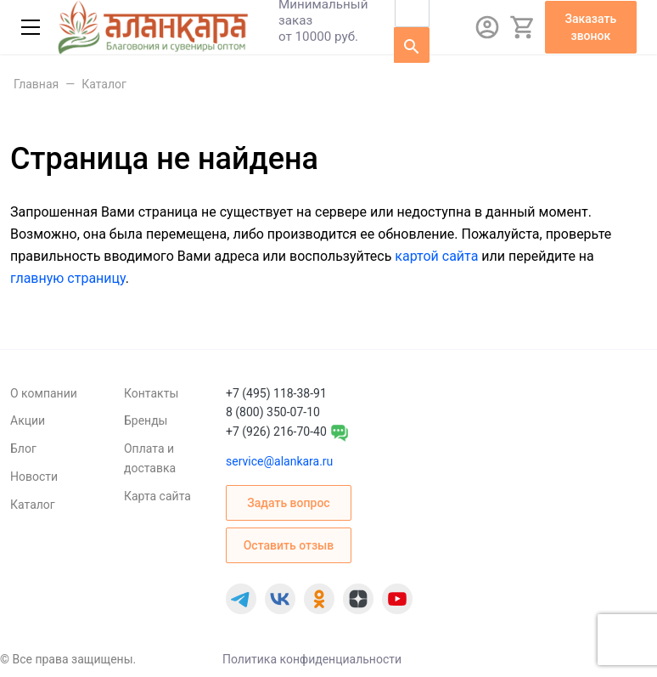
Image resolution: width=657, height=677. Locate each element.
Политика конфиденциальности (312, 659)
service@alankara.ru (279, 461)
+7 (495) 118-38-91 (276, 393)
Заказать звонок (591, 27)
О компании (43, 393)
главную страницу (68, 278)
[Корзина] (522, 27)
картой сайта (436, 256)
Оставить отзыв (289, 545)
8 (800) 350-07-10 (273, 412)
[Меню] (30, 27)
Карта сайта (157, 496)
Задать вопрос (288, 503)
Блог (23, 448)
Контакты (151, 393)
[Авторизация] (487, 27)
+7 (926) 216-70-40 (276, 431)
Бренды (146, 420)
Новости (34, 476)
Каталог (32, 504)
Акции (27, 420)
